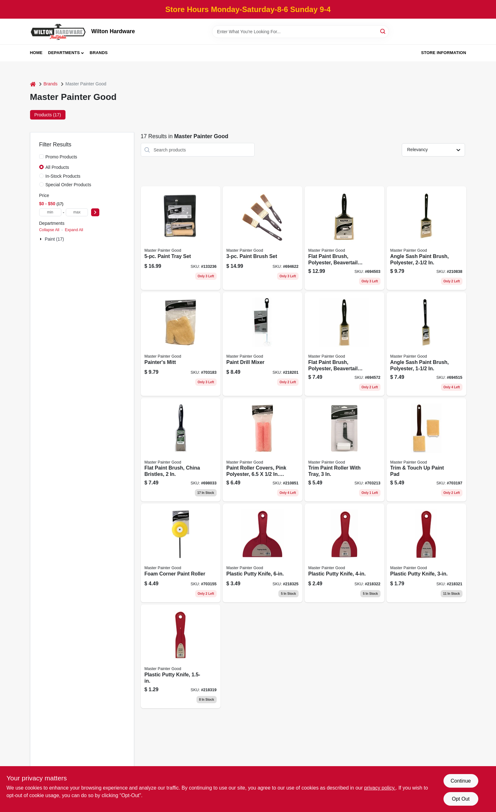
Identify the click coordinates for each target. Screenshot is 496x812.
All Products (57, 167)
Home (36, 52)
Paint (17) (54, 239)
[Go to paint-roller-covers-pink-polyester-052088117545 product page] (262, 450)
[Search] (383, 31)
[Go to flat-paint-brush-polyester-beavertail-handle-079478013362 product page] (344, 238)
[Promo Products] (41, 156)
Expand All (74, 230)
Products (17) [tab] (47, 114)
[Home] (33, 84)
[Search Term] (300, 31)
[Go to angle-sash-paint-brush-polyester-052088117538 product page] (426, 238)
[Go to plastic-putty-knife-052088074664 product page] (180, 656)
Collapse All (49, 230)
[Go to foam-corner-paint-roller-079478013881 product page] (180, 553)
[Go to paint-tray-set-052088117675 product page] (180, 238)
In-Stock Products (63, 176)
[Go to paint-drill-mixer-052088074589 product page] (262, 344)
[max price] (77, 212)
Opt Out (460, 799)
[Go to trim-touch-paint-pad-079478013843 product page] (426, 450)
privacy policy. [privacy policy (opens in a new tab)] (379, 787)
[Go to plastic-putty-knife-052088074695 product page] (344, 553)
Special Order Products (68, 184)
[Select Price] (95, 212)
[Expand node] (41, 239)
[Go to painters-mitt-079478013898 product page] (180, 344)
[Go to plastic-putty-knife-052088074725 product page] (262, 553)
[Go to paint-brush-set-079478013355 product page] (262, 238)
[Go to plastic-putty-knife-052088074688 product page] (426, 553)
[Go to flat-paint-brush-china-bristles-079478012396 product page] (180, 450)
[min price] (50, 212)
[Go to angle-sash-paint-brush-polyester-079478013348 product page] (426, 344)
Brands (99, 52)
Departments (64, 52)
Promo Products (61, 156)
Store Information (443, 52)
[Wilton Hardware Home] (58, 31)
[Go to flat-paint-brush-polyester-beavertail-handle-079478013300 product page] (344, 344)
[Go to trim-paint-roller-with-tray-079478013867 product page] (344, 450)
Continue (460, 781)
